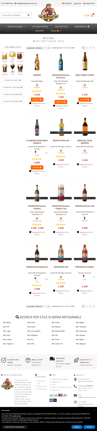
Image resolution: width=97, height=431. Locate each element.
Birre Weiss (7, 322)
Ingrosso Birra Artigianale (60, 379)
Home (38, 41)
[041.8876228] (2, 3)
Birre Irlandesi (80, 335)
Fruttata (20, 61)
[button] (12, 80)
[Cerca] (28, 15)
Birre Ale (30, 339)
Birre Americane (81, 331)
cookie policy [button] (17, 416)
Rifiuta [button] (77, 427)
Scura (13, 74)
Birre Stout (55, 339)
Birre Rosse (56, 322)
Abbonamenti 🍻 (82, 26)
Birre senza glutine (33, 331)
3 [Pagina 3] (90, 48)
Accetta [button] (89, 427)
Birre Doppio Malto (58, 331)
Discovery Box (61, 26)
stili (15, 403)
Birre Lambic (7, 339)
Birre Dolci (6, 335)
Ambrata (5, 74)
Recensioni (55, 390)
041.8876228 (8, 3)
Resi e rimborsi (42, 386)
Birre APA (30, 343)
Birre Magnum (81, 343)
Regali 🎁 (56, 31)
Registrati (89, 3)
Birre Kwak (31, 322)
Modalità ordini (42, 389)
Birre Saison (31, 326)
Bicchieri (40, 30)
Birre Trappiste (8, 343)
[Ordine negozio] (38, 48)
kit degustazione (40, 26)
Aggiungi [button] (37, 99)
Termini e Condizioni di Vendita (62, 387)
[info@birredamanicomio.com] (15, 3)
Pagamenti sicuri (57, 382)
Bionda (4, 61)
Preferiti (67, 3)
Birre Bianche (56, 326)
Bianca (12, 61)
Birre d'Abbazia (32, 335)
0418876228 (89, 386)
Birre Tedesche (81, 326)
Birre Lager (7, 331)
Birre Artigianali (16, 27)
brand (25, 403)
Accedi (77, 3)
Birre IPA (6, 326)
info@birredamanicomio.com (27, 3)
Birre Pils (55, 335)
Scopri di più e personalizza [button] (14, 427)
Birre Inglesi (80, 339)
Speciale (20, 74)
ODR (53, 384)
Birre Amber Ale (57, 343)
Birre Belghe (80, 322)
